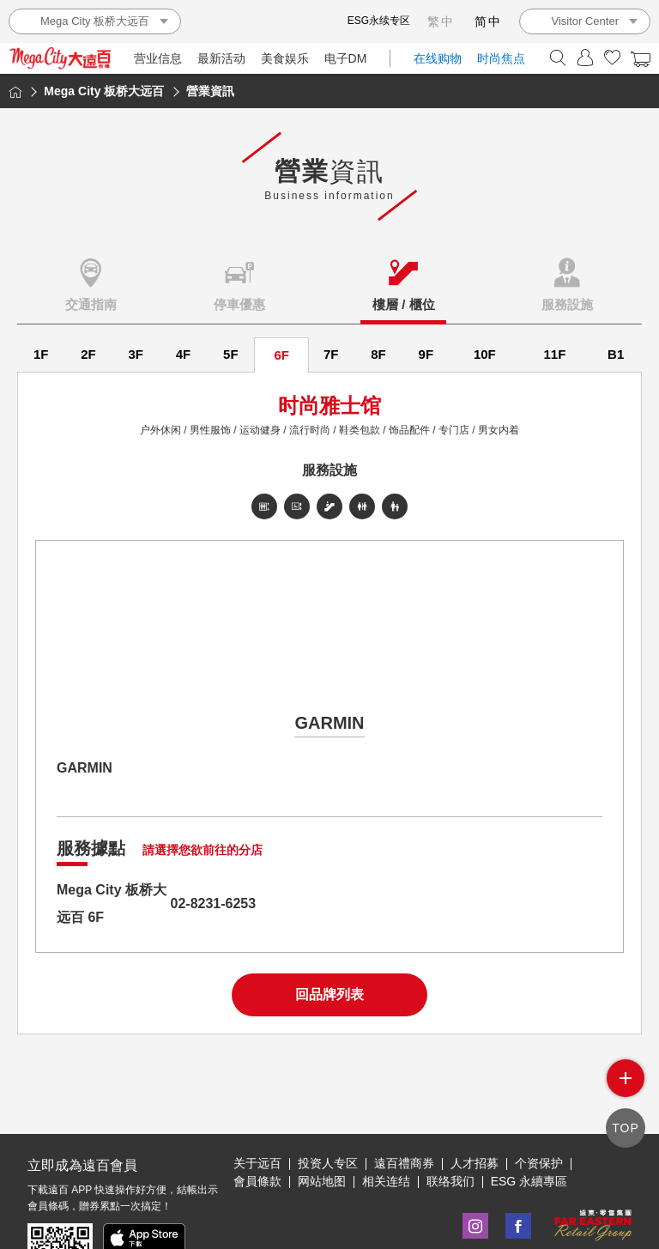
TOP (625, 1128)
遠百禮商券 (404, 1163)
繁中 (441, 21)
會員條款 (257, 1181)
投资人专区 (328, 1163)
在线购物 (438, 58)
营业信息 (158, 58)
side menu (625, 1078)
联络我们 (450, 1181)
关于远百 (257, 1163)
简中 (488, 21)
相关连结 (386, 1181)
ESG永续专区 (379, 21)
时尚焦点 (501, 58)
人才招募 (474, 1163)
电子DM (345, 58)
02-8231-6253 (214, 903)
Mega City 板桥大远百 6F (111, 903)
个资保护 (539, 1163)
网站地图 (322, 1181)
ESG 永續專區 (529, 1181)
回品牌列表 (329, 994)
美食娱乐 (285, 58)
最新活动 (221, 58)
